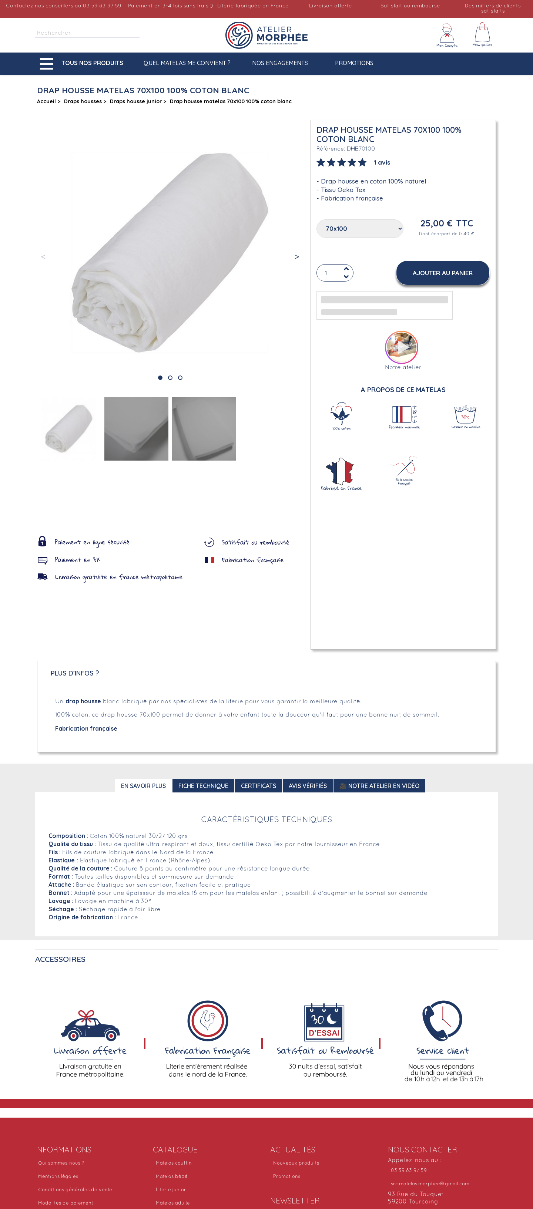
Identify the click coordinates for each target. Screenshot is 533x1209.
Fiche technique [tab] (203, 785)
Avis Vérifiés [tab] (308, 785)
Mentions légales (58, 1177)
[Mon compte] (447, 35)
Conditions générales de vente (75, 1190)
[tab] (353, 161)
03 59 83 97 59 (409, 1171)
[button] (83, 64)
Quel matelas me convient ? (187, 63)
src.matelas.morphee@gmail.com (430, 1184)
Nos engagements (280, 63)
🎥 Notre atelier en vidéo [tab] (379, 785)
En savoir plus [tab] (143, 785)
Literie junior (171, 1190)
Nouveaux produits (296, 1163)
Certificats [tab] (258, 785)
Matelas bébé (172, 1177)
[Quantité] (334, 273)
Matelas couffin (174, 1163)
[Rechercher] (87, 33)
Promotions (354, 63)
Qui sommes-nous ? (61, 1163)
